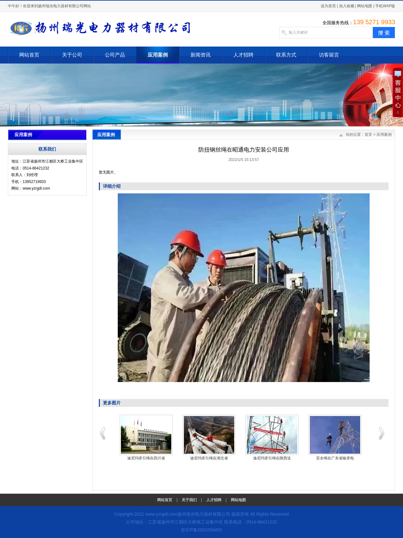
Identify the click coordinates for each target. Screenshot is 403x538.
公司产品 (115, 55)
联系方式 (286, 55)
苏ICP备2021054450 (201, 529)
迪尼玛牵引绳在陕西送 (272, 458)
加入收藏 (346, 6)
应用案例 (158, 55)
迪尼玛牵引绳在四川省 (146, 458)
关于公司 (72, 55)
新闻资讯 (200, 55)
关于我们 (189, 500)
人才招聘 (243, 55)
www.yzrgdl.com (161, 514)
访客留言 (329, 55)
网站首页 (29, 55)
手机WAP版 (385, 6)
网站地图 (364, 6)
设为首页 (328, 6)
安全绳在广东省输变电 (335, 458)
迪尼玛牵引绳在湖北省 (209, 458)
